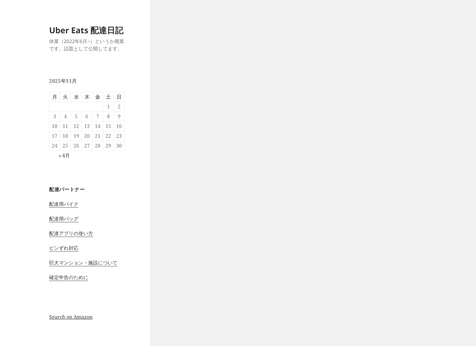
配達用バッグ (63, 218)
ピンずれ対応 (63, 248)
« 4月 (64, 155)
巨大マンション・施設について (83, 262)
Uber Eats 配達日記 (86, 30)
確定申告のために (68, 277)
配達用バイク (63, 204)
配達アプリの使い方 (71, 233)
